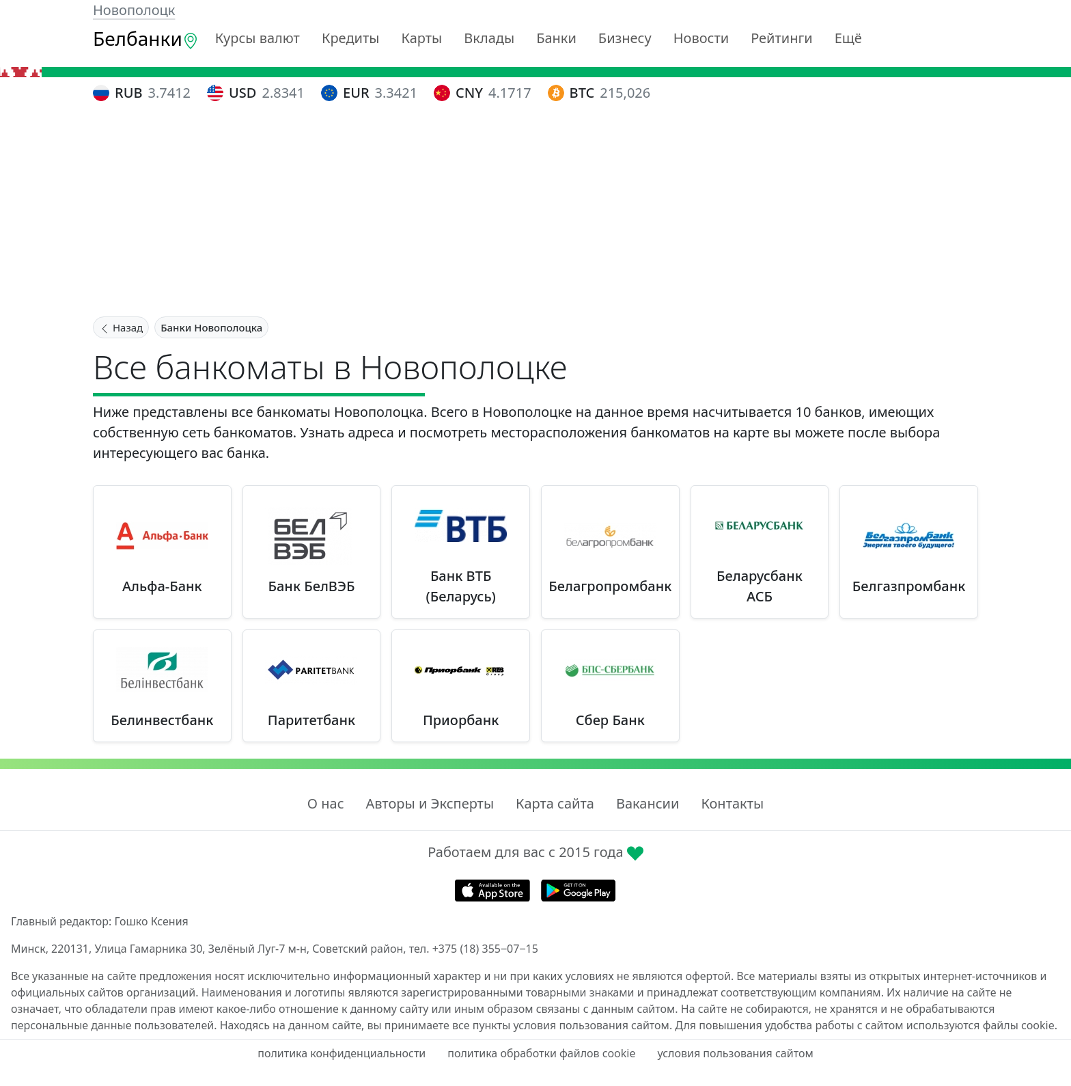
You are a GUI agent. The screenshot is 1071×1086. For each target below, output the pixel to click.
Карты (421, 38)
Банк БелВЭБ (311, 586)
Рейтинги (782, 38)
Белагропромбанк (609, 586)
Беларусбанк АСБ (760, 586)
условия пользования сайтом (735, 1053)
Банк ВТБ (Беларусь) (460, 586)
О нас (325, 803)
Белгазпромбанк (909, 586)
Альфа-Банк (162, 586)
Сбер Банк (610, 720)
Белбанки (146, 38)
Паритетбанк (311, 720)
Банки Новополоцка (211, 327)
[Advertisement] (535, 211)
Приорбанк (461, 720)
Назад (121, 327)
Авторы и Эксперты (430, 803)
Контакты (732, 803)
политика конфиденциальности (342, 1053)
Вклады (489, 38)
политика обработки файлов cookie (541, 1053)
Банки (556, 38)
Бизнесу (625, 38)
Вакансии (647, 803)
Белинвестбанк (162, 720)
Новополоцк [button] (134, 10)
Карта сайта (555, 803)
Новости (701, 38)
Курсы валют (257, 38)
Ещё (848, 38)
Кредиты (351, 38)
